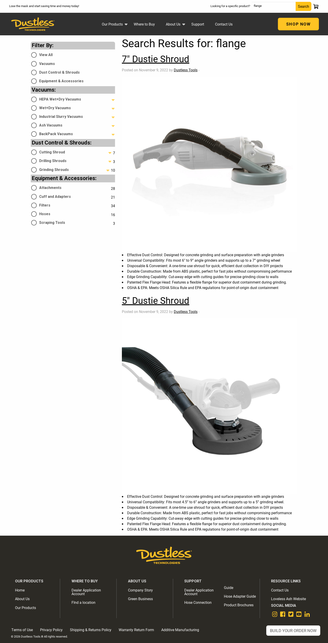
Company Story (140, 590)
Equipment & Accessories (61, 81)
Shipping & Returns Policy (90, 629)
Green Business (140, 598)
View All (46, 55)
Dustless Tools (185, 69)
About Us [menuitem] (173, 24)
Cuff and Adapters (55, 196)
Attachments (50, 188)
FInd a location (83, 602)
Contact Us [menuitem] (224, 24)
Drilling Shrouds (53, 161)
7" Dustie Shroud (155, 59)
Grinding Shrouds (54, 170)
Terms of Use (22, 629)
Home (20, 590)
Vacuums (47, 64)
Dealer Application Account (86, 592)
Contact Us (280, 590)
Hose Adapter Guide (240, 596)
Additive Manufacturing (180, 629)
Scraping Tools (52, 222)
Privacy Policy (51, 629)
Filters (44, 205)
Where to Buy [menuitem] (144, 24)
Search (303, 6)
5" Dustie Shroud (155, 300)
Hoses (44, 214)
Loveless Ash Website (288, 598)
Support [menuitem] (197, 24)
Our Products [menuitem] (112, 24)
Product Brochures (239, 604)
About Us (22, 598)
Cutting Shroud (52, 152)
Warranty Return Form (136, 629)
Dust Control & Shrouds (59, 72)
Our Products (25, 607)
